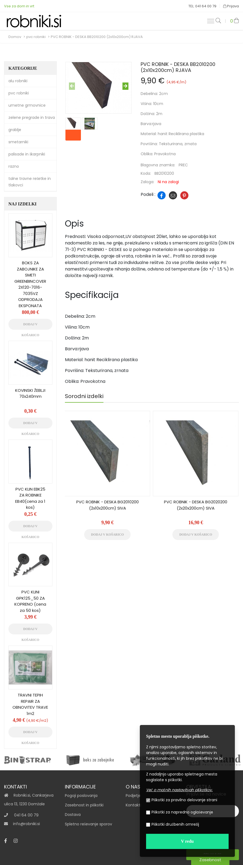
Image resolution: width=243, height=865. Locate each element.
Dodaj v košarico (107, 534)
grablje (14, 129)
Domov (14, 36)
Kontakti (133, 805)
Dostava (73, 814)
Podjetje (133, 795)
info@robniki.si (26, 823)
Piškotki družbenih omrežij (172, 824)
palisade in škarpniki (26, 154)
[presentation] (72, 86)
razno (13, 166)
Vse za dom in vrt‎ (19, 6)
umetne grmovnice (27, 105)
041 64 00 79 (26, 815)
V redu (187, 841)
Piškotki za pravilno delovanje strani (181, 800)
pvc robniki (36, 36)
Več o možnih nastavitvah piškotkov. (179, 790)
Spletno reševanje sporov (88, 824)
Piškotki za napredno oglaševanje (179, 812)
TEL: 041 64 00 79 (202, 6)
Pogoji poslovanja (81, 795)
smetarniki (18, 142)
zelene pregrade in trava (31, 117)
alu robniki (17, 81)
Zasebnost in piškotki (84, 805)
